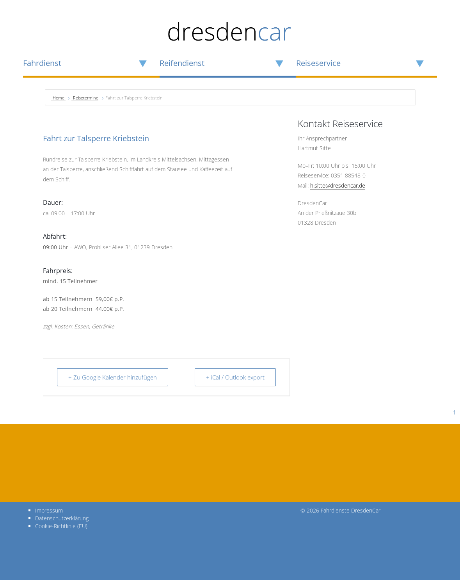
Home (59, 98)
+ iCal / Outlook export (235, 377)
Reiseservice (318, 63)
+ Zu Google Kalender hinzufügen (112, 377)
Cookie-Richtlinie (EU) (61, 526)
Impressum (49, 510)
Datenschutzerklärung (62, 518)
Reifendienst (182, 63)
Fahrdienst (42, 63)
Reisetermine (85, 98)
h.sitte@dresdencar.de (337, 185)
